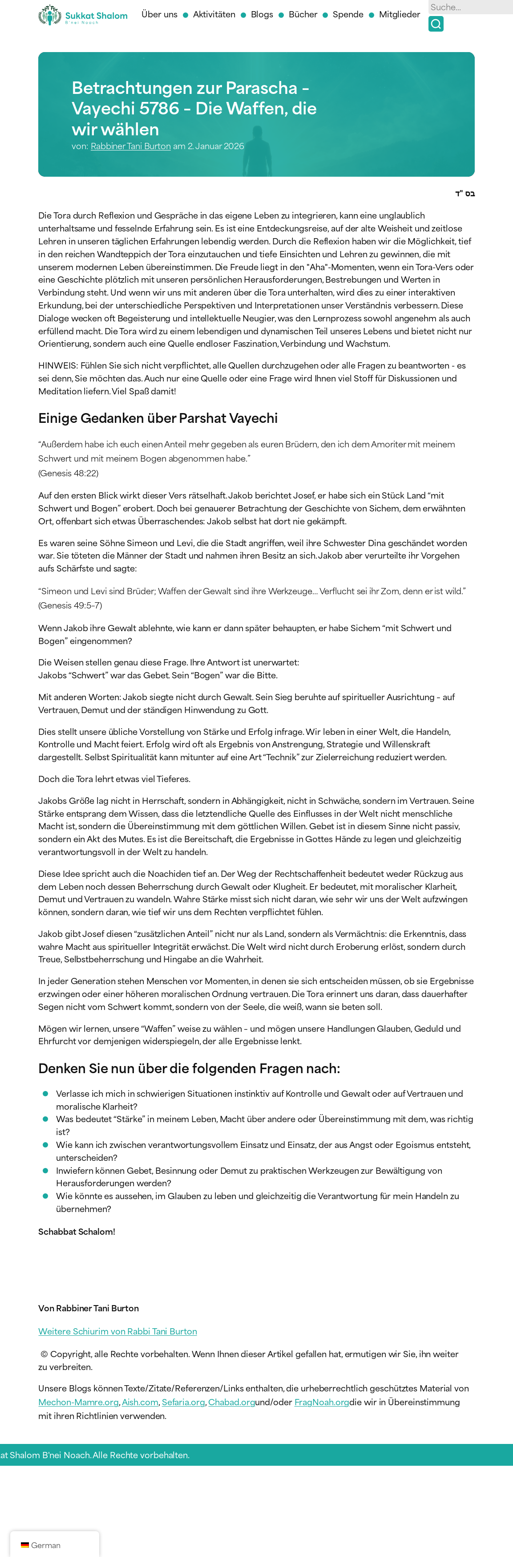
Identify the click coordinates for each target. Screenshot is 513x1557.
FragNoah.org (322, 1401)
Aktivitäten (214, 13)
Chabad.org (231, 1401)
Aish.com (140, 1401)
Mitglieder (399, 13)
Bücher (303, 13)
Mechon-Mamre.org (78, 1401)
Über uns (159, 13)
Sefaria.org (183, 1401)
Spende (348, 13)
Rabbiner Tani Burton (131, 145)
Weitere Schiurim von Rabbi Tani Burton (117, 1330)
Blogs (262, 13)
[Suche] (436, 24)
